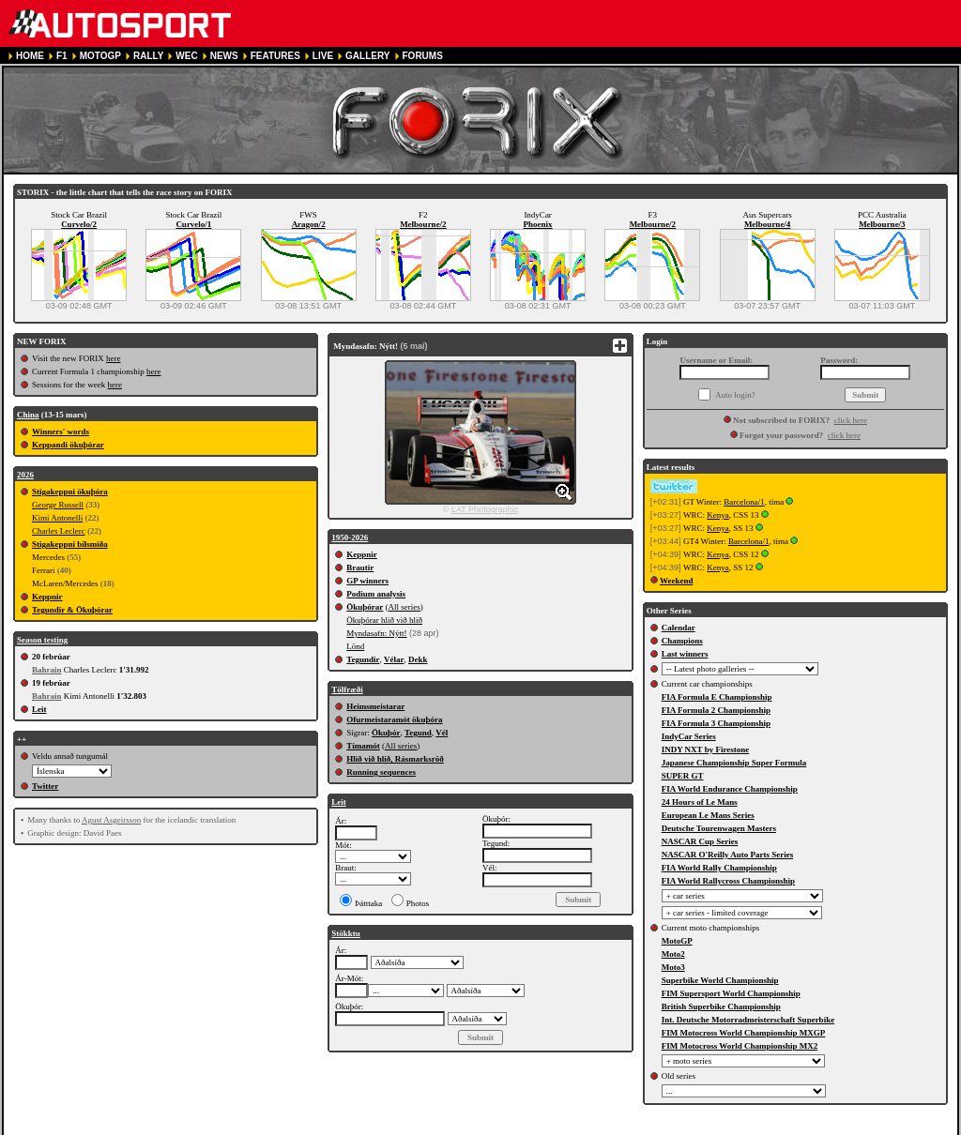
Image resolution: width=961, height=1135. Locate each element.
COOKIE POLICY (453, 1127)
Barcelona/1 (744, 502)
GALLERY (367, 56)
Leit (39, 709)
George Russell (58, 504)
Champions (682, 640)
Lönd (355, 646)
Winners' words (60, 431)
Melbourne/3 (882, 224)
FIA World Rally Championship (719, 867)
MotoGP (677, 941)
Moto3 (673, 967)
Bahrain (47, 669)
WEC (186, 56)
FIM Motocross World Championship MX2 (740, 1046)
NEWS (224, 56)
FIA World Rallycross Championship (728, 880)
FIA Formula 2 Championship (716, 710)
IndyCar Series (689, 736)
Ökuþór (386, 732)
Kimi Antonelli (57, 517)
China (28, 414)
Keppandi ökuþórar (68, 444)
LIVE (323, 56)
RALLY (148, 56)
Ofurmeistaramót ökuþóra (394, 719)
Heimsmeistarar (375, 706)
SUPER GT (683, 775)
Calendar (678, 627)
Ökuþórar (364, 607)
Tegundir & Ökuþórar (72, 609)
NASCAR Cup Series (700, 841)
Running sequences (381, 772)
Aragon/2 (309, 224)
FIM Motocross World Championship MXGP (744, 1032)
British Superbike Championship (721, 1006)
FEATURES (275, 56)
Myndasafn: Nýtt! (376, 633)
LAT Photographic (484, 509)
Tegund (418, 732)
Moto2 (673, 954)
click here (850, 420)
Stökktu (345, 933)
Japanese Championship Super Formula (734, 762)
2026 (25, 474)
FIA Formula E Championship (717, 697)
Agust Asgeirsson (111, 820)
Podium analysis (375, 593)
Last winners (685, 653)
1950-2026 (349, 537)
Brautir (360, 567)
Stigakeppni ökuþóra (70, 491)
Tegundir (362, 659)
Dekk (418, 659)
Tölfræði (347, 689)
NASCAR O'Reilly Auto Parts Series (728, 854)
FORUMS (423, 56)
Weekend (677, 580)
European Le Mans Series (708, 815)
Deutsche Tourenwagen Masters (719, 828)
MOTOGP (100, 56)
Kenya (718, 515)
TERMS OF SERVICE (267, 1127)
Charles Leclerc (58, 531)
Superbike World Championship (720, 980)
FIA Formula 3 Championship (716, 723)
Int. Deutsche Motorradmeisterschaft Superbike (748, 1019)
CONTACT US (532, 1127)
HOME (30, 56)
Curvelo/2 (79, 224)
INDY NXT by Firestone (706, 749)
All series (404, 607)
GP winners (367, 580)
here (113, 358)
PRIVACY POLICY (364, 1127)
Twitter (45, 786)
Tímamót (363, 745)
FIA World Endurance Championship (730, 789)
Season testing (42, 639)
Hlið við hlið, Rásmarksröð (395, 759)
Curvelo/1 (193, 224)
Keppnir (47, 596)
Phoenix (538, 224)
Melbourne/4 (767, 224)
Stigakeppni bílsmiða (70, 544)
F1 (62, 56)
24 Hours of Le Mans (700, 802)
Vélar (394, 659)
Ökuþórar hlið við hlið (384, 620)
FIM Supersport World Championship (731, 993)
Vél (441, 732)
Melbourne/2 (423, 224)
